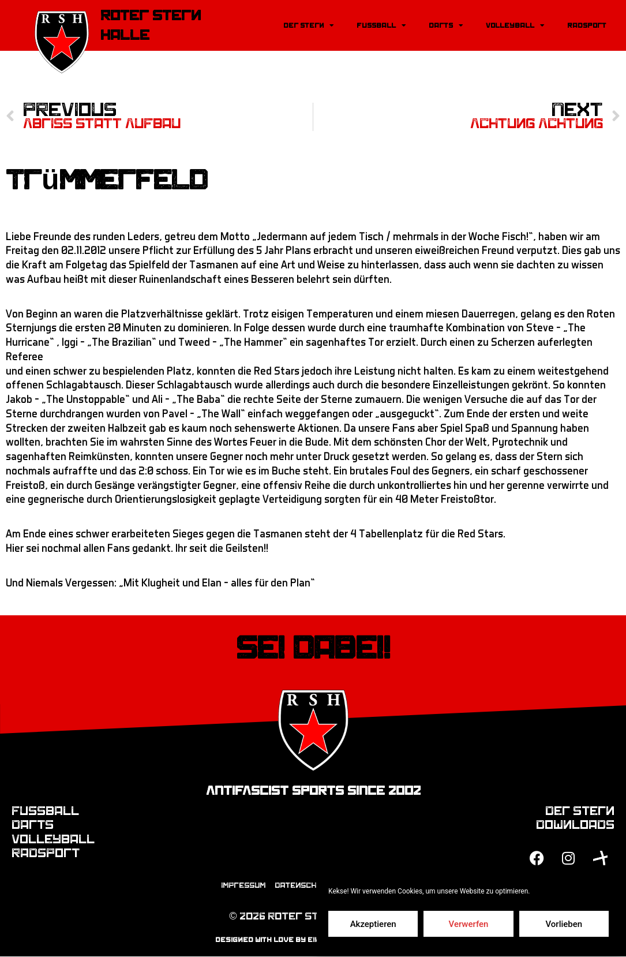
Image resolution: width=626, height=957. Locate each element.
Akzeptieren (373, 924)
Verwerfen (469, 924)
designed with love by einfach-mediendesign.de (313, 940)
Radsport (586, 25)
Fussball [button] (381, 25)
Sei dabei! (313, 648)
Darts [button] (446, 25)
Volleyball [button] (515, 25)
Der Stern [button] (308, 25)
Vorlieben (563, 924)
